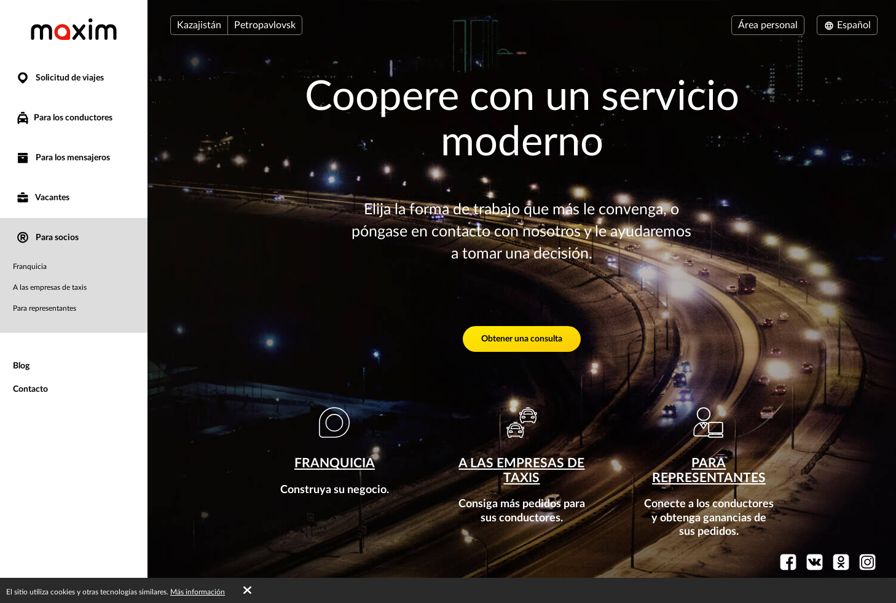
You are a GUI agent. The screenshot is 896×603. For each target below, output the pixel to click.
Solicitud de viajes (59, 78)
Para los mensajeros (62, 158)
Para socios (47, 238)
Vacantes (42, 198)
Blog (21, 366)
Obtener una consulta (521, 339)
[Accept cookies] (247, 591)
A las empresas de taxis (50, 287)
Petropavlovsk (265, 25)
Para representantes (44, 308)
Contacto (30, 389)
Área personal (768, 25)
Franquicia (30, 266)
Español (847, 25)
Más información (197, 592)
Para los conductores (63, 118)
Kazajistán (199, 25)
